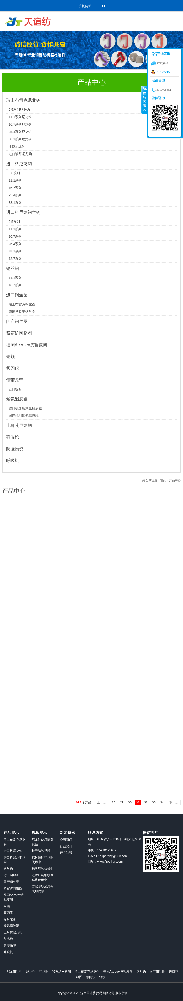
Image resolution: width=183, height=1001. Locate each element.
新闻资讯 (67, 833)
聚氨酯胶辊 (17, 399)
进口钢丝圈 (17, 295)
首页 (163, 480)
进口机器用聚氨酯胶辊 (25, 408)
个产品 (83, 802)
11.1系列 (15, 180)
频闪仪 (12, 368)
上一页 (102, 802)
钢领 (10, 356)
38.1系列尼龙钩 (20, 139)
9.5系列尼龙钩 (19, 109)
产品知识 (66, 852)
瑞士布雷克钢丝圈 (22, 304)
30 (129, 802)
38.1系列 (15, 202)
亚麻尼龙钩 (17, 146)
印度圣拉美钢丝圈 (22, 312)
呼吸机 (12, 460)
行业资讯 (66, 846)
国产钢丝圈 (17, 321)
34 (161, 802)
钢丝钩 (12, 268)
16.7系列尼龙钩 (20, 124)
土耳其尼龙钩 (19, 425)
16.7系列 (15, 188)
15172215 (163, 72)
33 (154, 802)
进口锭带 (15, 389)
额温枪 (12, 437)
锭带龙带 (14, 379)
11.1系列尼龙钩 (20, 117)
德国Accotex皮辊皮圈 (26, 344)
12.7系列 (15, 259)
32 (145, 802)
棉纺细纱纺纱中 (42, 868)
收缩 (144, 99)
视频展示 (39, 833)
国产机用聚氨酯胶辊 (24, 416)
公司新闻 (66, 839)
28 (113, 802)
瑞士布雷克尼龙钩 (23, 100)
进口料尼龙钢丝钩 (23, 212)
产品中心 (175, 480)
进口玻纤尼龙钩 (20, 154)
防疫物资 (14, 448)
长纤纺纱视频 (41, 851)
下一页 (173, 802)
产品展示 (11, 833)
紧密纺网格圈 (19, 333)
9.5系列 (14, 173)
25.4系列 (15, 195)
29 (121, 802)
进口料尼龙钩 (19, 163)
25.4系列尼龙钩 (20, 132)
